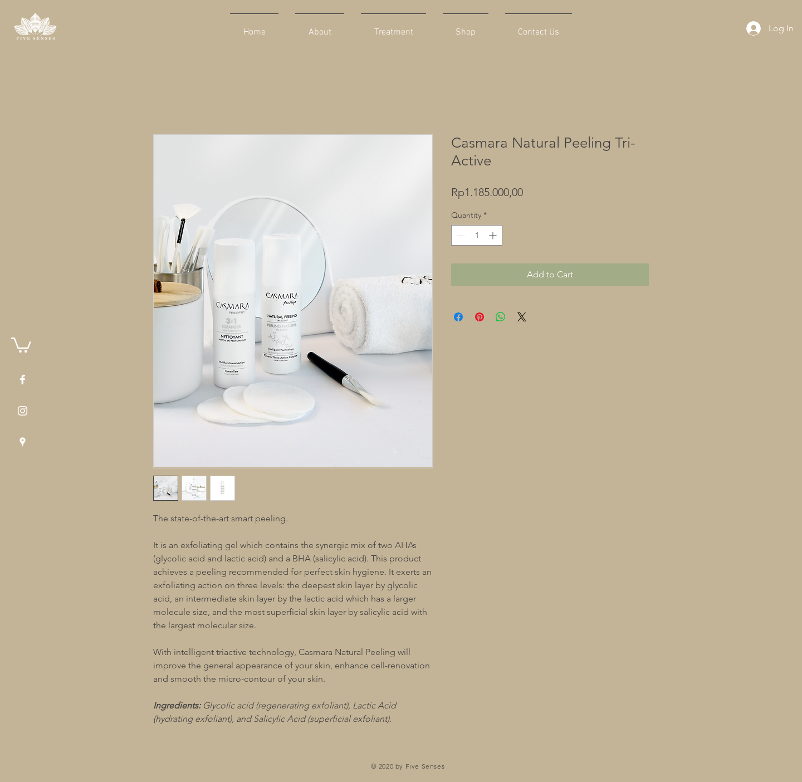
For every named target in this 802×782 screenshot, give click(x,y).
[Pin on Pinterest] (479, 317)
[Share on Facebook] (458, 317)
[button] (21, 344)
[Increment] (494, 235)
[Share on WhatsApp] (500, 317)
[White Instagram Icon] (22, 410)
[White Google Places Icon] (22, 442)
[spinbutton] (477, 235)
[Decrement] (460, 235)
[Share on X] (522, 317)
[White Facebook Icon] (22, 379)
